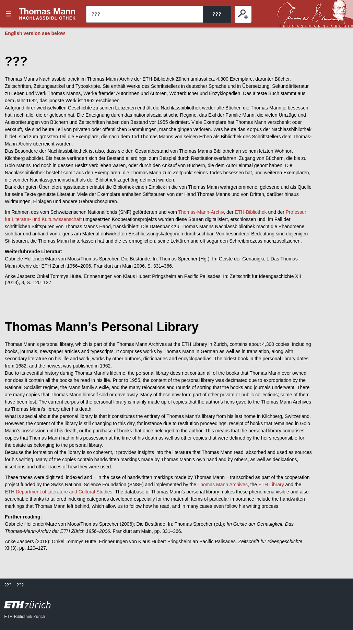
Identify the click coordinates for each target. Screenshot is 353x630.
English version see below (35, 33)
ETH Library (271, 484)
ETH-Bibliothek (251, 212)
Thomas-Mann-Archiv (201, 212)
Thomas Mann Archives (223, 484)
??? (47, 13)
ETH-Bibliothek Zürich (24, 616)
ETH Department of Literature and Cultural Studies (59, 491)
